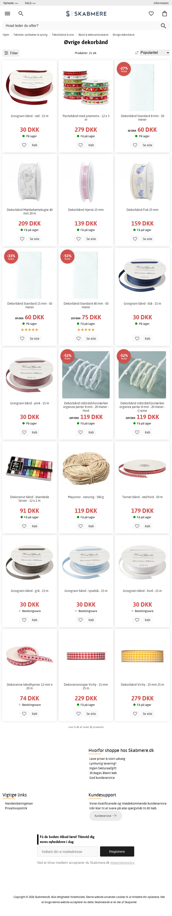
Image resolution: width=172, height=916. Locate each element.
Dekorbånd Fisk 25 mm (142, 210)
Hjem (6, 34)
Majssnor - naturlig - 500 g (86, 497)
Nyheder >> (10, 3)
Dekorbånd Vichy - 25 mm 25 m (142, 684)
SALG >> (30, 3)
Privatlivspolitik (16, 808)
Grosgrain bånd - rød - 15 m (29, 116)
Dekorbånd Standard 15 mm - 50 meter (29, 305)
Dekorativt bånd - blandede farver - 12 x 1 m (29, 498)
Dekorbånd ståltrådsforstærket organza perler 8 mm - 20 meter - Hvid (86, 406)
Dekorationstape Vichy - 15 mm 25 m (86, 686)
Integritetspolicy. (122, 862)
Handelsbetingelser (19, 803)
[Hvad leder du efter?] (86, 25)
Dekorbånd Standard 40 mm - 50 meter (86, 305)
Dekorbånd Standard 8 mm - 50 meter (142, 117)
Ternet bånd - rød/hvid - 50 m (142, 497)
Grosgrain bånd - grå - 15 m (29, 591)
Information (161, 3)
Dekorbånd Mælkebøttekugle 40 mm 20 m (30, 211)
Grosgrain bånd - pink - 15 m (29, 403)
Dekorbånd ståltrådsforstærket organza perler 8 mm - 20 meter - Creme (142, 406)
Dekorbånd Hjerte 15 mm (86, 210)
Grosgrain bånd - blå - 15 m (142, 303)
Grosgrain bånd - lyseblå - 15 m (86, 591)
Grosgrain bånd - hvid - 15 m (142, 591)
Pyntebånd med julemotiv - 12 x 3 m (86, 117)
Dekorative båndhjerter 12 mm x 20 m (30, 686)
